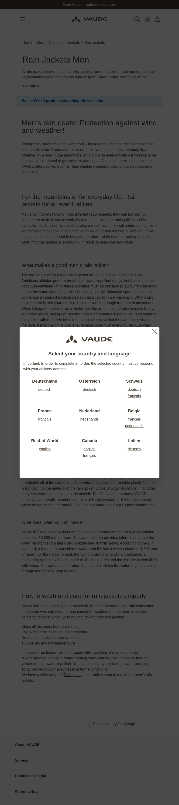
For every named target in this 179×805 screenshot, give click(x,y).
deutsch (44, 389)
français (134, 396)
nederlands (89, 419)
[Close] (154, 331)
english (45, 449)
